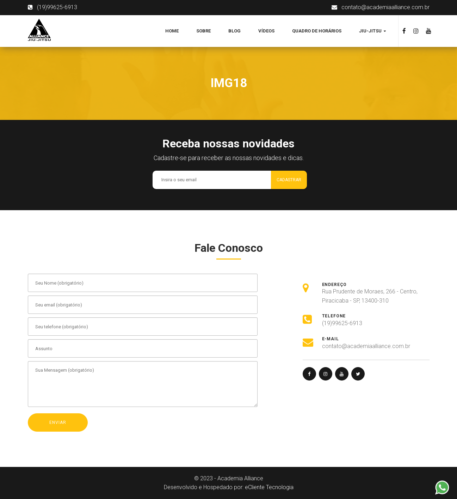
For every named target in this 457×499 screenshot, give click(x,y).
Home (172, 31)
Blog (234, 31)
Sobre (203, 31)
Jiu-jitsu (371, 31)
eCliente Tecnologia (269, 487)
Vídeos (266, 31)
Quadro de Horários (316, 31)
